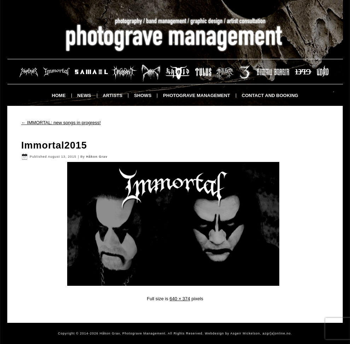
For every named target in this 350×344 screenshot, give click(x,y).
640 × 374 (180, 298)
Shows (142, 95)
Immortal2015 (54, 145)
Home (59, 95)
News (84, 95)
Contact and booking (270, 95)
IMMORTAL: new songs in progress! (61, 122)
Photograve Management (196, 95)
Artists (113, 95)
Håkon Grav (96, 156)
